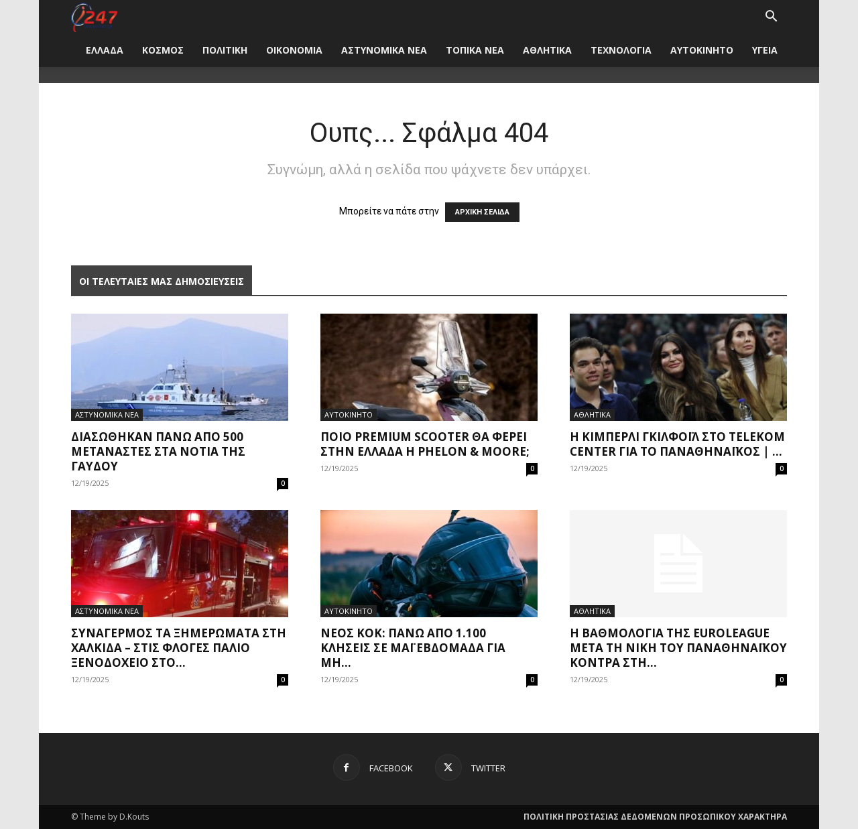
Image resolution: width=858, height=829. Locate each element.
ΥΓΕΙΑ (765, 50)
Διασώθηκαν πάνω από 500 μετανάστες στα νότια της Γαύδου (158, 451)
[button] (771, 17)
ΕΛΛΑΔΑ (104, 50)
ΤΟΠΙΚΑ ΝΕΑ (475, 50)
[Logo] (94, 16)
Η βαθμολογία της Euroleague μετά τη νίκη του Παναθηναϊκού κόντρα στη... (678, 647)
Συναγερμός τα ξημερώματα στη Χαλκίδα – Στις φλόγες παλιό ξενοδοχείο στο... (178, 647)
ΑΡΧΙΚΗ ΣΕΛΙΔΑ (482, 212)
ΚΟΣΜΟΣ (163, 50)
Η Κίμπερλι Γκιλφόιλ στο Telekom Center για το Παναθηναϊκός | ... (677, 444)
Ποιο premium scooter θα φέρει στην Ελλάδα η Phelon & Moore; (425, 444)
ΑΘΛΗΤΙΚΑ (547, 50)
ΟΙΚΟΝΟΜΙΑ (294, 50)
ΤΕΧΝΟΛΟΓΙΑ (621, 50)
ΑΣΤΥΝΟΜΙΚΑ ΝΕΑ (384, 50)
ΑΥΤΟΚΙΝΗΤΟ (701, 50)
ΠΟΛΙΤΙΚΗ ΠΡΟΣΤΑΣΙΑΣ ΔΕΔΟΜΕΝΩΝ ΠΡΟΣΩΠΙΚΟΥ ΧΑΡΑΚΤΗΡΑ (655, 816)
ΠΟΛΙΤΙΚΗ (224, 50)
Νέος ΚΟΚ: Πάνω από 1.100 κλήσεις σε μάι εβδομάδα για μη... (412, 647)
